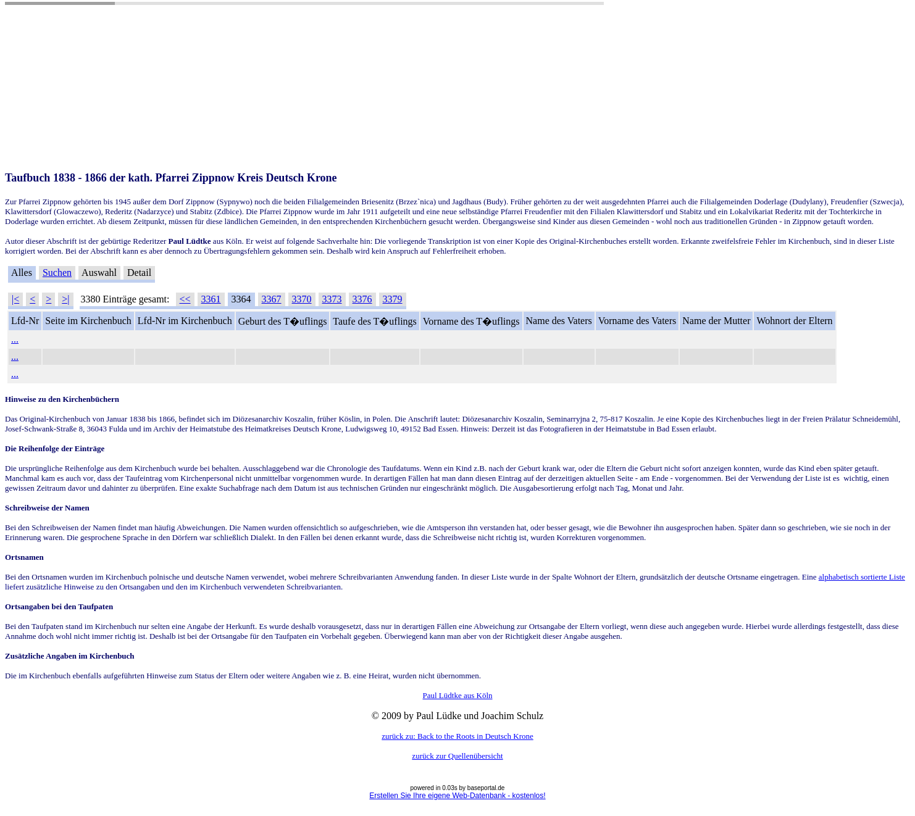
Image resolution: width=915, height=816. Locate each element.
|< (15, 299)
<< (185, 299)
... (15, 339)
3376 (362, 299)
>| (65, 299)
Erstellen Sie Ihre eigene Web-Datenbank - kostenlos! (457, 795)
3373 (332, 299)
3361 (211, 299)
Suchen (57, 272)
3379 (393, 299)
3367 (272, 299)
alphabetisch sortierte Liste (862, 576)
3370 (302, 299)
